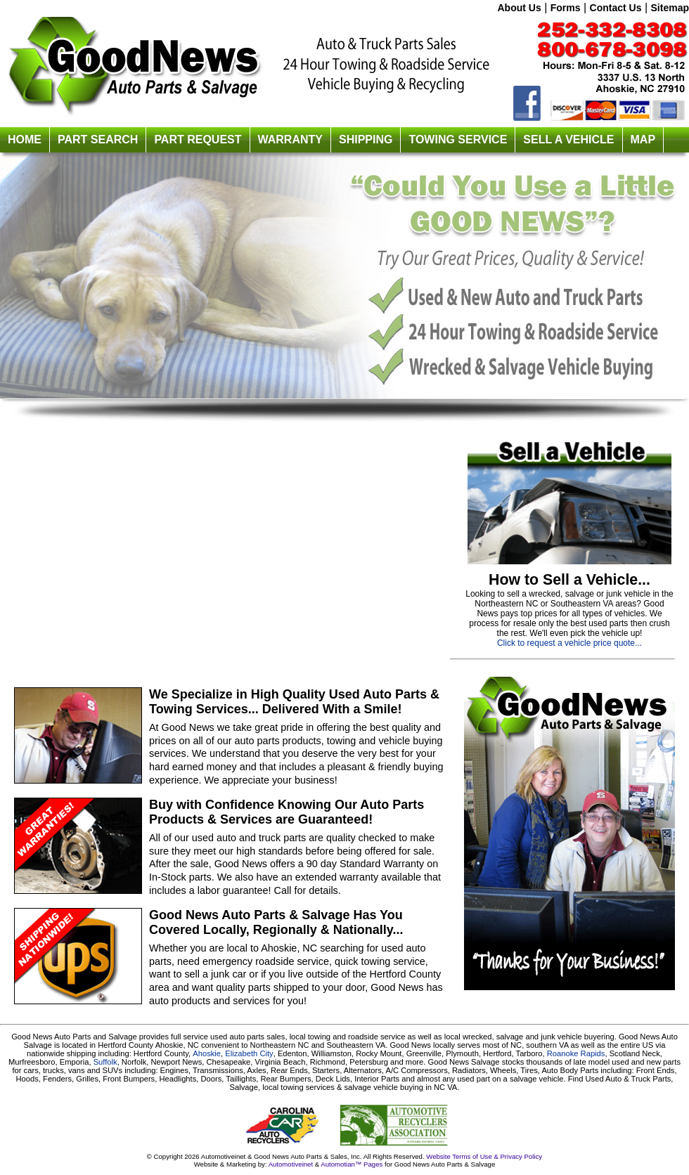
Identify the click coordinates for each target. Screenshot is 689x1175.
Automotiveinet (290, 1164)
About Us (519, 7)
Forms (565, 7)
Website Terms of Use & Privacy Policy (484, 1156)
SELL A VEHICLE (568, 139)
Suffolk (105, 1062)
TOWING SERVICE (457, 139)
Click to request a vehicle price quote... (569, 643)
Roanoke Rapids (576, 1053)
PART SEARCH (98, 139)
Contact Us (616, 7)
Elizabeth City (249, 1053)
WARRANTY (290, 139)
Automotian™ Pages (351, 1164)
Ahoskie (207, 1053)
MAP (643, 139)
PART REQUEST (197, 139)
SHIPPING (365, 139)
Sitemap (670, 7)
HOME (24, 139)
